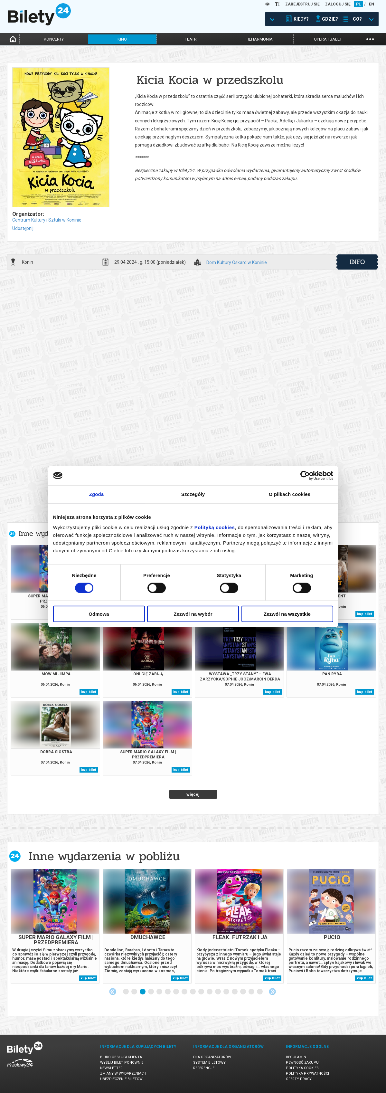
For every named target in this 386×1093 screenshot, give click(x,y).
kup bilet (364, 614)
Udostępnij (22, 228)
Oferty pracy (299, 1079)
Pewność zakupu (302, 1062)
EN (371, 4)
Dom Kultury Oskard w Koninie (236, 262)
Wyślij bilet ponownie (121, 1062)
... (370, 38)
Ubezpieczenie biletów (121, 1079)
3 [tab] (143, 992)
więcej (193, 794)
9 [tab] (193, 992)
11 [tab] (210, 992)
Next (272, 991)
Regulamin (296, 1057)
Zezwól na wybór (193, 613)
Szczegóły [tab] (193, 494)
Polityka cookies (302, 1068)
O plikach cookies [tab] (289, 494)
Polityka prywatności (307, 1073)
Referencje (203, 1068)
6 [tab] (168, 992)
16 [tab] (252, 992)
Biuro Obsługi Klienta (121, 1057)
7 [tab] (176, 992)
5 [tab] (159, 992)
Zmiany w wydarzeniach (123, 1073)
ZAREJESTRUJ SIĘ (302, 4)
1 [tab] (126, 992)
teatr (191, 39)
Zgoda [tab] (96, 494)
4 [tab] (151, 992)
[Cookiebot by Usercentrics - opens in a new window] (305, 475)
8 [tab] (185, 992)
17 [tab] (260, 992)
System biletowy (209, 1062)
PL (358, 4)
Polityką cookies (214, 527)
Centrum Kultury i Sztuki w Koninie (46, 220)
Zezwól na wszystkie (287, 613)
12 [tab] (218, 992)
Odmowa (99, 613)
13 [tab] (226, 992)
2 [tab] (134, 992)
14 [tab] (235, 992)
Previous (112, 991)
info (357, 261)
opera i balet (328, 39)
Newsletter (111, 1068)
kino (122, 39)
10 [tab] (201, 992)
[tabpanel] (55, 926)
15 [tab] (243, 992)
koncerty (54, 39)
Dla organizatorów (212, 1057)
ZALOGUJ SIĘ (338, 4)
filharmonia (259, 39)
